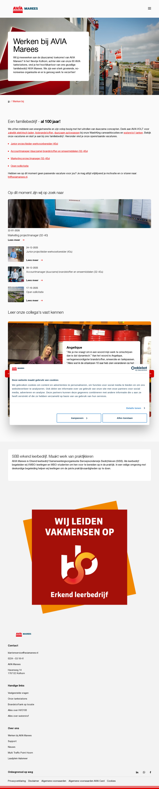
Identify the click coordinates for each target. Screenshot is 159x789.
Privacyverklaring (17, 781)
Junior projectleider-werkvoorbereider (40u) (34, 144)
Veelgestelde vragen (18, 693)
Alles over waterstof (18, 716)
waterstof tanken (133, 133)
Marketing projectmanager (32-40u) (30, 159)
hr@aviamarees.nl (17, 177)
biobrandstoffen (44, 133)
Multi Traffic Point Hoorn (20, 753)
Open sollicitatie (20, 166)
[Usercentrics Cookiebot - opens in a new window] (133, 368)
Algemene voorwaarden (53, 781)
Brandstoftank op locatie (21, 704)
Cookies (111, 781)
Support (12, 741)
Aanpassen (79, 418)
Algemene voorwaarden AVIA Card (86, 781)
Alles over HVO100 (17, 710)
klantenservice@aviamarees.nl (23, 653)
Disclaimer (33, 781)
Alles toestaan (125, 418)
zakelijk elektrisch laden (21, 133)
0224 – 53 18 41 (16, 658)
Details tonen (133, 408)
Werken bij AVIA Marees (20, 735)
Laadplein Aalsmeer (18, 758)
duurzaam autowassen (67, 133)
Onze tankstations (17, 699)
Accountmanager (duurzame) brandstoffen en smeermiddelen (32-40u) (49, 151)
